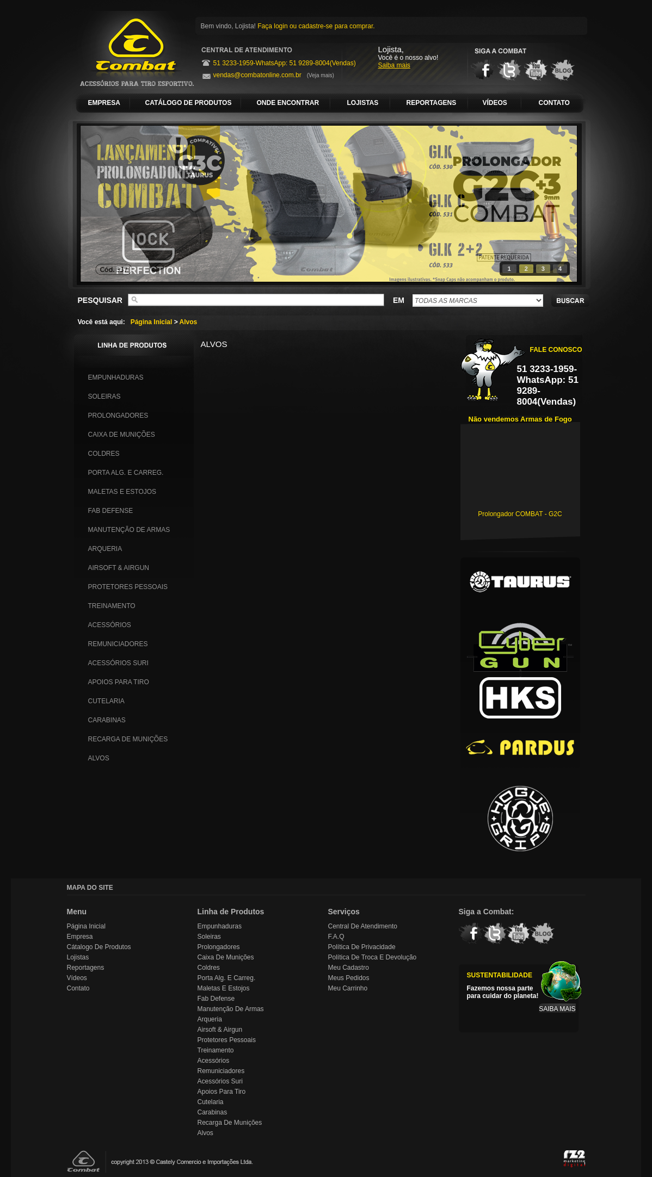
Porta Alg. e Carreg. (126, 472)
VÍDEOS (495, 103)
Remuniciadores (118, 644)
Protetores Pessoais (128, 587)
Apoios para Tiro (118, 682)
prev (111, 201)
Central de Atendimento (362, 926)
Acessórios (109, 625)
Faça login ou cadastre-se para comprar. (315, 26)
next (546, 201)
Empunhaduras (116, 377)
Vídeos (77, 978)
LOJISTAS (363, 103)
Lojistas (78, 957)
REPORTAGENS (432, 103)
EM (398, 300)
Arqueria (105, 549)
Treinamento (112, 606)
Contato (78, 988)
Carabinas (107, 720)
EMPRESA (104, 103)
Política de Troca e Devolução (372, 957)
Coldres (104, 453)
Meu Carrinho (348, 988)
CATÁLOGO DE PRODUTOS (188, 103)
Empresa (80, 936)
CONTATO (554, 103)
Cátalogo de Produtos (99, 947)
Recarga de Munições (128, 739)
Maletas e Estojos (122, 491)
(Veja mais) (320, 75)
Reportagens (85, 967)
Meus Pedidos (349, 978)
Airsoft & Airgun (118, 568)
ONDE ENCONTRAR (288, 103)
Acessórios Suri (118, 663)
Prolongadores (118, 415)
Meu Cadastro (348, 967)
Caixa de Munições (121, 434)
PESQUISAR (100, 300)
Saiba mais (394, 65)
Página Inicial (152, 322)
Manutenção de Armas (129, 530)
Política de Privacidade (362, 947)
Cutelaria (106, 701)
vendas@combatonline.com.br (257, 75)
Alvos (189, 322)
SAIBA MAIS (557, 1009)
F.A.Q (336, 936)
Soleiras (104, 396)
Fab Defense (110, 511)
